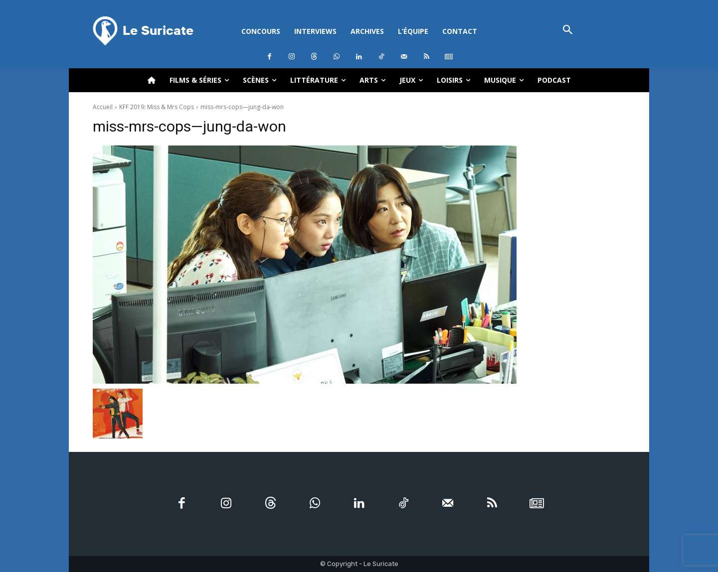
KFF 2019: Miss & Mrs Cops (156, 107)
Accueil (103, 107)
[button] (567, 30)
